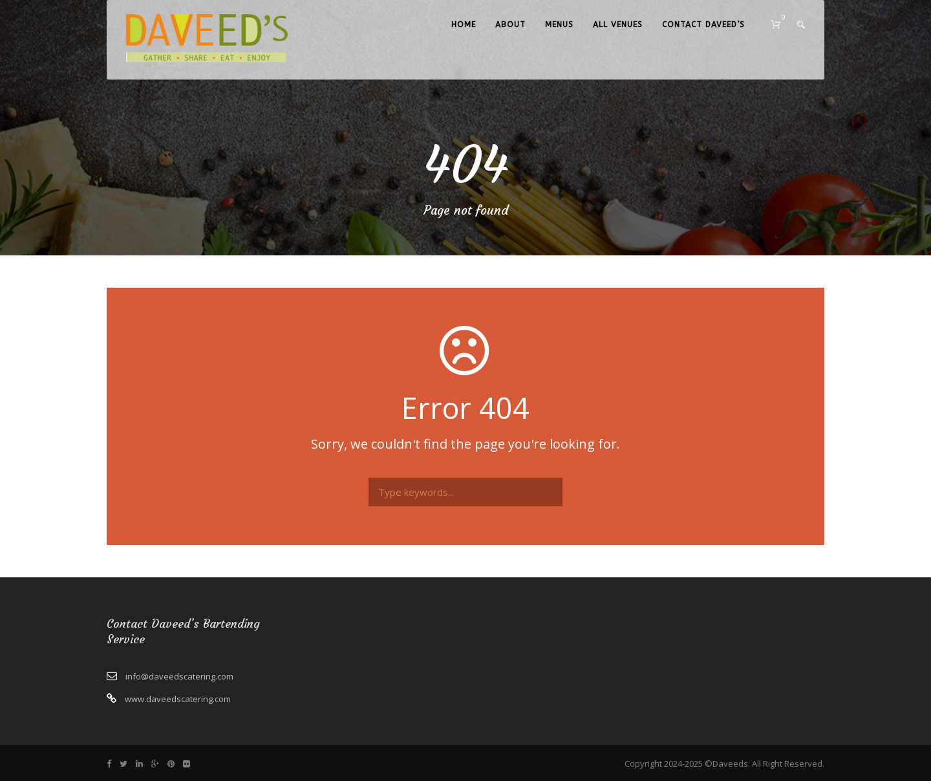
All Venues (618, 24)
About (510, 24)
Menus (559, 24)
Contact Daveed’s (703, 24)
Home (463, 24)
